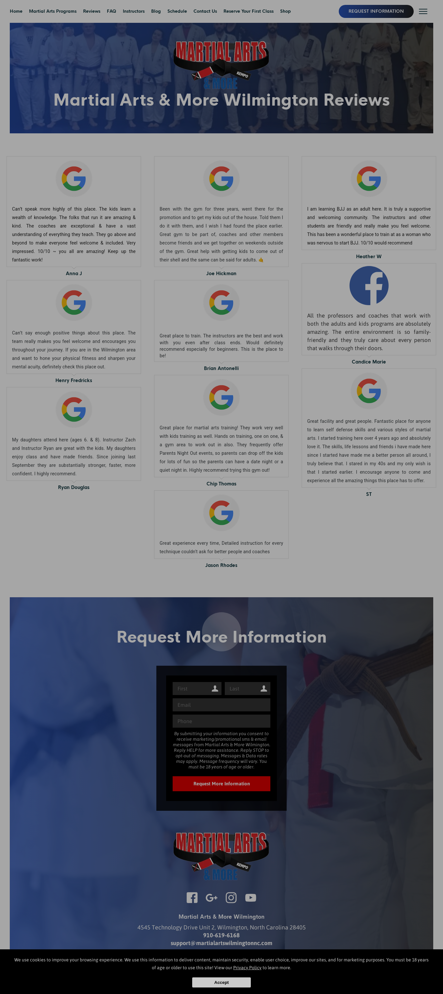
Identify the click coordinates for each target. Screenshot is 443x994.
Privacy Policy (247, 967)
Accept (221, 982)
